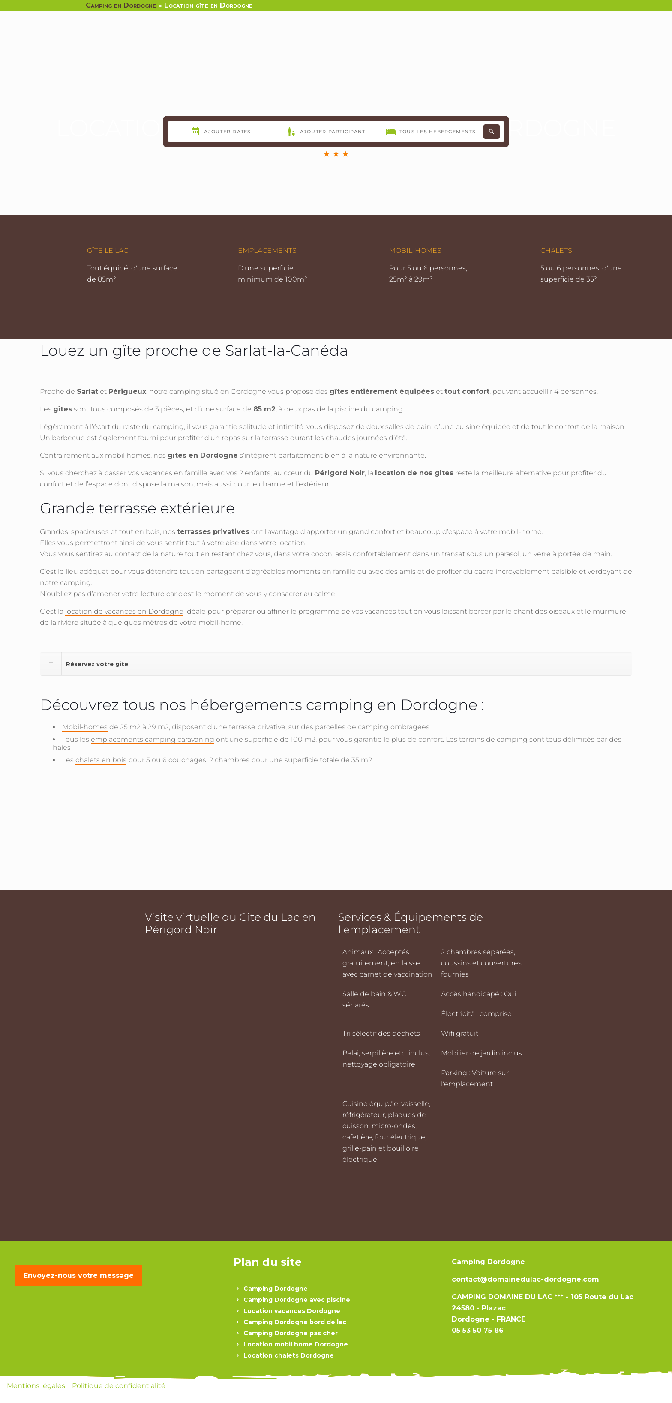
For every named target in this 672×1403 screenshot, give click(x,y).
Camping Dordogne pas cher (290, 1333)
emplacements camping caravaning (152, 739)
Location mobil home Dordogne (295, 1344)
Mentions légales (37, 1386)
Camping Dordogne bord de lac (294, 1322)
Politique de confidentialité (118, 1386)
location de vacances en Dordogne (124, 611)
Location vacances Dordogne (291, 1311)
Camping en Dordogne (121, 5)
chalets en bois (100, 760)
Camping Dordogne (275, 1288)
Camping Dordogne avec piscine (296, 1300)
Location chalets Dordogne (288, 1355)
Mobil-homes (85, 727)
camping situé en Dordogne (217, 391)
